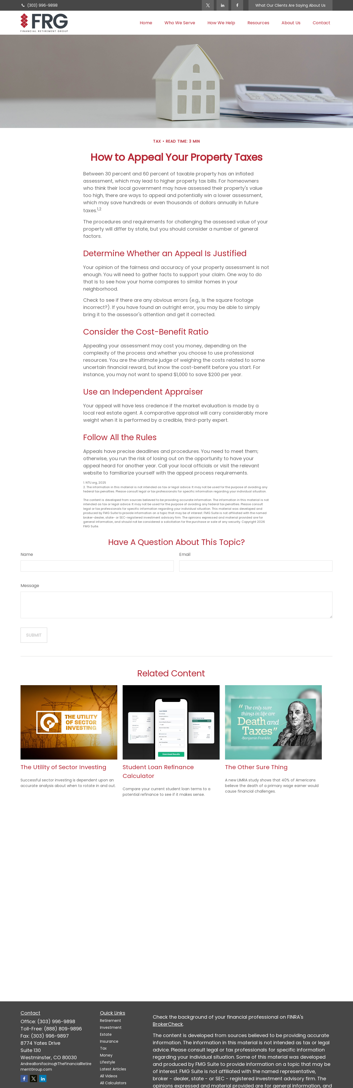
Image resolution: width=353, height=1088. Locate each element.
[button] (146, 22)
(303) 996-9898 (39, 5)
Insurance (109, 1041)
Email (184, 554)
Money (106, 1055)
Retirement (110, 1020)
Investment (111, 1027)
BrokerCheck (168, 1024)
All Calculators (113, 1083)
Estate (106, 1034)
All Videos (108, 1076)
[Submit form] (34, 635)
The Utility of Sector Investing (63, 767)
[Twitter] (208, 5)
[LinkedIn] (222, 5)
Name (27, 554)
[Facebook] (237, 5)
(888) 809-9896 (63, 1028)
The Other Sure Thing (256, 767)
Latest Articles (113, 1069)
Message (30, 586)
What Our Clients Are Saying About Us (290, 5)
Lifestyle (107, 1062)
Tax (103, 1048)
